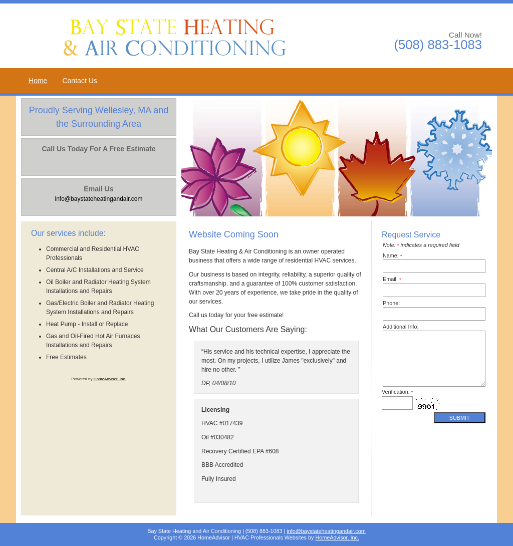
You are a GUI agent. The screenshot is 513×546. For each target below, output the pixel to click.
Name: (392, 255)
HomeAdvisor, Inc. (110, 379)
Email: (392, 279)
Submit (459, 418)
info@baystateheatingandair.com (326, 531)
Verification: (397, 392)
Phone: (391, 303)
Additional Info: (400, 327)
